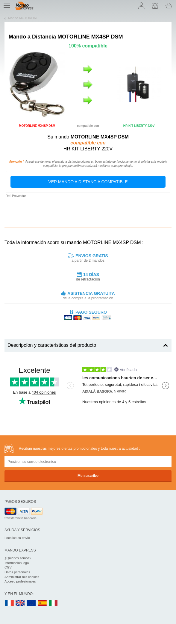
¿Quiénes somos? (17, 558)
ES (42, 603)
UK (20, 603)
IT (53, 603)
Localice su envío (17, 538)
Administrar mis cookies (21, 577)
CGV (8, 567)
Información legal (17, 563)
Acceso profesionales (20, 581)
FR (9, 603)
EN (31, 603)
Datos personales (17, 572)
